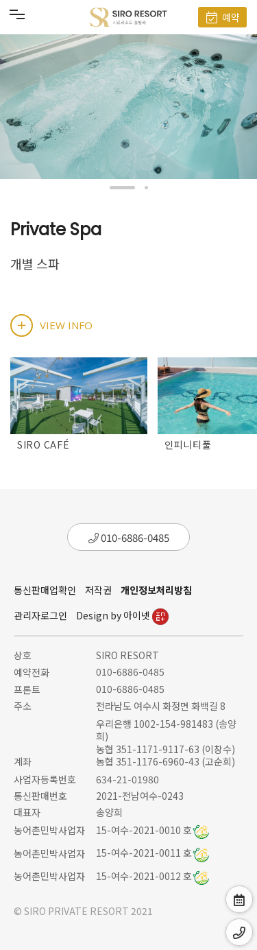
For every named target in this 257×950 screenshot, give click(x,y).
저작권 (98, 590)
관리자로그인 (40, 615)
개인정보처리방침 (156, 590)
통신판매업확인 (45, 590)
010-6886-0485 (128, 537)
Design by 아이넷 (122, 615)
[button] (122, 187)
